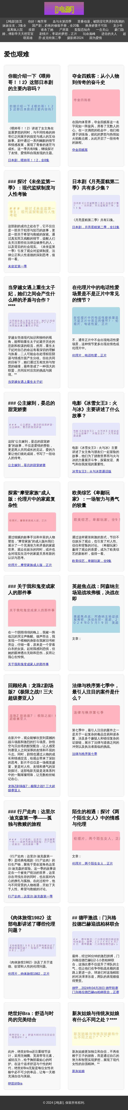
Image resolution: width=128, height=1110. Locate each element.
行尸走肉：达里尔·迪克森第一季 (30, 896)
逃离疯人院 (15, 29)
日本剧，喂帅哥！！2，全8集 (28, 160)
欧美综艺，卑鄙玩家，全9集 (92, 561)
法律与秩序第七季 (84, 754)
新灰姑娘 (78, 1071)
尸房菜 (64, 29)
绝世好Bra (15, 1083)
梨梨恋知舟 (82, 29)
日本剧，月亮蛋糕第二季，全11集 (96, 227)
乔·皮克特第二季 (49, 38)
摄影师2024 (75, 38)
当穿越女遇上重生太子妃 (25, 381)
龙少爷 (118, 25)
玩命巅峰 (89, 33)
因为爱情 (95, 38)
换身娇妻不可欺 (96, 25)
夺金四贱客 (80, 149)
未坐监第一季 (17, 266)
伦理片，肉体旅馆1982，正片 (29, 973)
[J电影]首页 (14, 21)
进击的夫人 (109, 33)
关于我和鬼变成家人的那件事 (28, 664)
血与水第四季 (62, 21)
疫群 (32, 29)
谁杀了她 (47, 29)
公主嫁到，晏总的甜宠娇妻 (27, 465)
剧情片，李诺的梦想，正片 (58, 33)
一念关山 (102, 29)
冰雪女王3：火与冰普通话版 (92, 471)
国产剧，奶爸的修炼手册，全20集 (56, 25)
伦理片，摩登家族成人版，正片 (30, 565)
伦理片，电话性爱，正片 (89, 355)
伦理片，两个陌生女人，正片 (92, 863)
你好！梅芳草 (37, 21)
